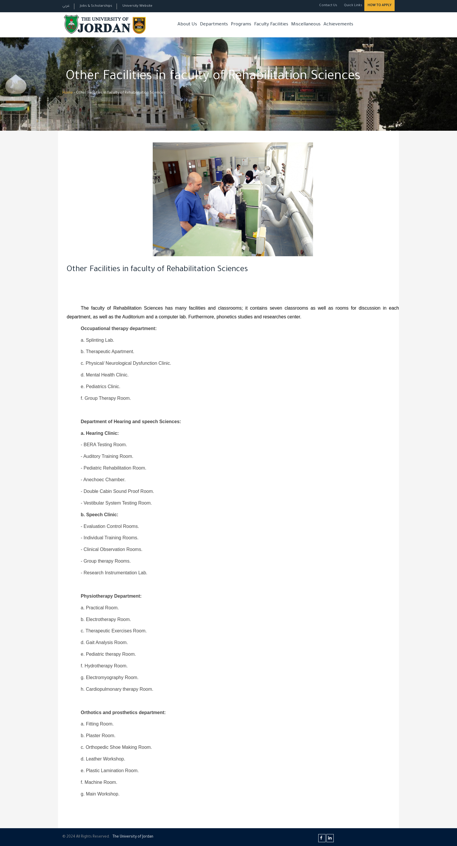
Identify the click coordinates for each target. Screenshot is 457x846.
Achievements (338, 24)
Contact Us (328, 6)
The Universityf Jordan (133, 837)
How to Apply (379, 5)
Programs (241, 24)
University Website (137, 6)
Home (67, 93)
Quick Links (352, 6)
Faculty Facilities (271, 24)
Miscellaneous (306, 24)
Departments (214, 24)
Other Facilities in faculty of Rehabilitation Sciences (157, 270)
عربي (66, 6)
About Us (187, 24)
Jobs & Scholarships (96, 6)
